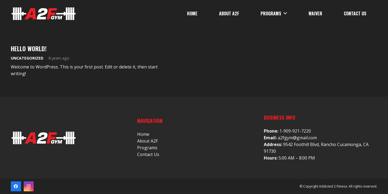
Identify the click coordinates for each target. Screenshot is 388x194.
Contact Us (148, 154)
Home (143, 134)
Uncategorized (27, 58)
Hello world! (29, 48)
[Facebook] (16, 186)
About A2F (147, 141)
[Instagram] (29, 186)
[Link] (43, 13)
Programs (147, 148)
